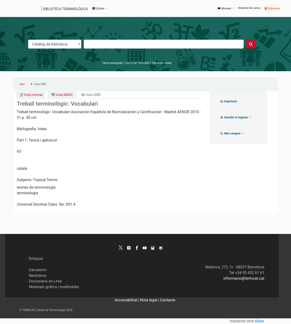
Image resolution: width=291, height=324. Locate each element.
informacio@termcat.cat (243, 278)
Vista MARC (62, 95)
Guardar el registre (234, 117)
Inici (22, 84)
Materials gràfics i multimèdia (54, 287)
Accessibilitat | (127, 300)
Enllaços (36, 258)
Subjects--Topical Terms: (37, 180)
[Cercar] (251, 44)
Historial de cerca (249, 8)
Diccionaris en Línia (45, 281)
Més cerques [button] (230, 133)
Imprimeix (228, 101)
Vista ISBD (40, 84)
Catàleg (18, 8)
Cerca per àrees (162, 63)
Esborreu (272, 8)
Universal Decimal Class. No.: (41, 204)
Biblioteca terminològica (65, 9)
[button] (99, 8)
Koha (259, 321)
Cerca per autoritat (137, 63)
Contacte (167, 300)
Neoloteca (37, 275)
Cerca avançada (112, 63)
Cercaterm (37, 270)
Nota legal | (150, 300)
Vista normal (31, 95)
